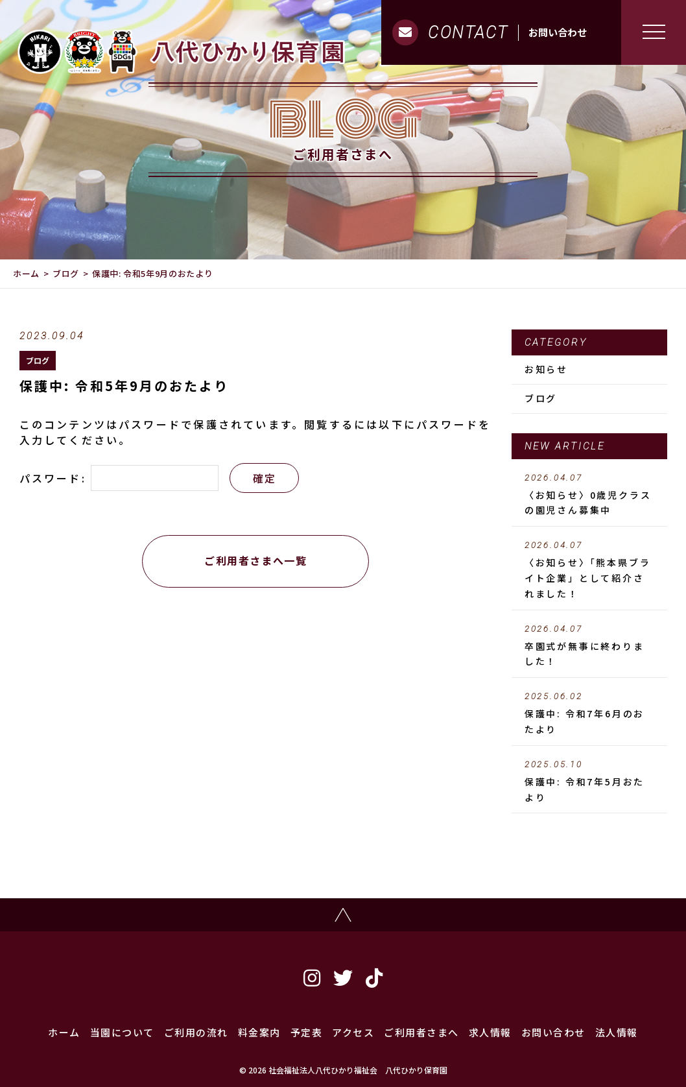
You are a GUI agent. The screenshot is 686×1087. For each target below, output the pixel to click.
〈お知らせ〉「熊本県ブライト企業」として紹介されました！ (589, 570)
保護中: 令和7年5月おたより (589, 781)
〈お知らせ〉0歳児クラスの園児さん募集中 (589, 495)
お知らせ (546, 369)
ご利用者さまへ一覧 (255, 560)
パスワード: (119, 478)
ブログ (66, 273)
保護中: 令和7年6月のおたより (589, 713)
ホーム (26, 273)
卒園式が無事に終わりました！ (589, 646)
